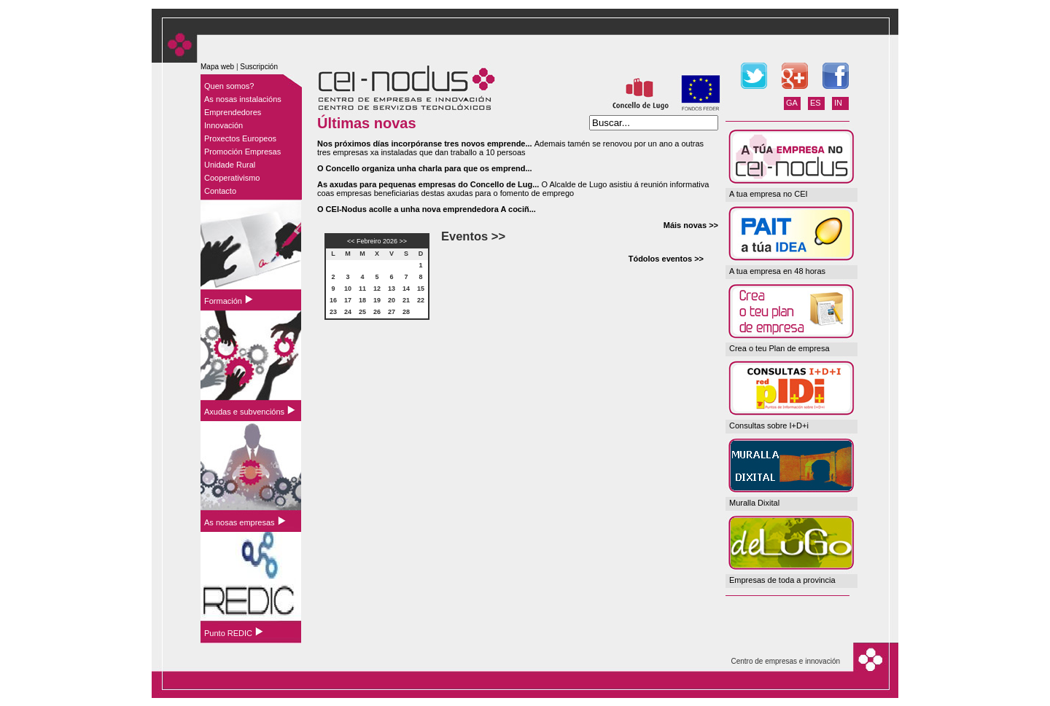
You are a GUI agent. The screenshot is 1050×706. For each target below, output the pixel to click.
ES (815, 102)
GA (792, 102)
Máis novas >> (691, 225)
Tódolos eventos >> (666, 258)
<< (351, 241)
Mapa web (217, 67)
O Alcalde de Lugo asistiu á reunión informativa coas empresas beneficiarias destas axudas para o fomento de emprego (513, 188)
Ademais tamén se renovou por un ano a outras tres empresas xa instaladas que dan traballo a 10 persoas (510, 148)
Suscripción (259, 67)
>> (404, 241)
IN (838, 102)
